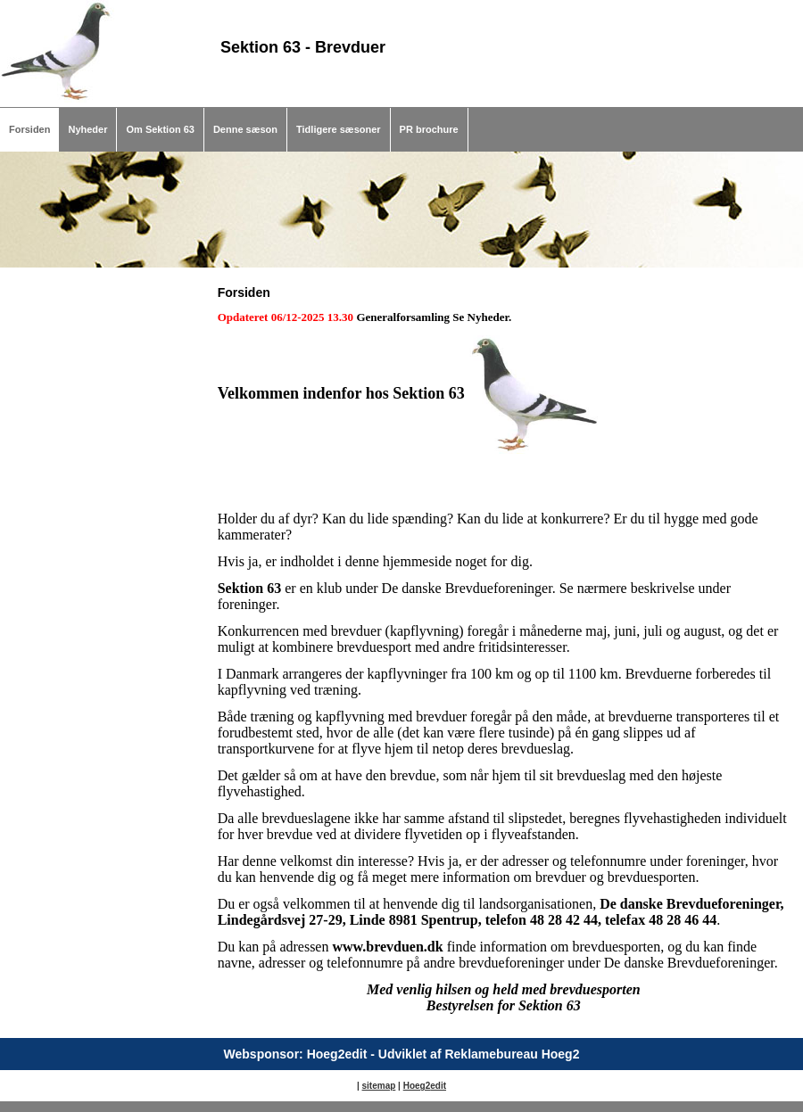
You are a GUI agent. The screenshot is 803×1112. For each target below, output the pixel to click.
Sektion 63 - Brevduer (302, 47)
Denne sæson (245, 129)
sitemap (379, 1086)
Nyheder (87, 129)
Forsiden (29, 129)
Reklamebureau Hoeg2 (511, 1054)
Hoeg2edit (337, 1054)
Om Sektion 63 (160, 129)
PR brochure (429, 129)
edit (438, 1086)
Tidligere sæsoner (338, 129)
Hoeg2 (417, 1086)
